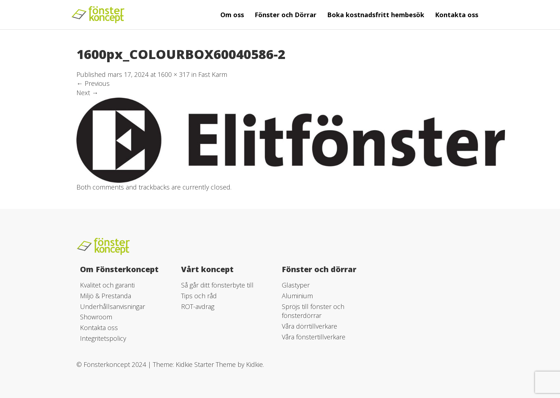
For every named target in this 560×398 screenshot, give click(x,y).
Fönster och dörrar (319, 269)
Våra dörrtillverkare (309, 326)
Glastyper (296, 285)
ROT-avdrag (197, 306)
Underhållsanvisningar (112, 306)
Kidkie (254, 364)
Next (87, 92)
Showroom (96, 317)
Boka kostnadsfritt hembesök (375, 14)
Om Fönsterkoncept (119, 269)
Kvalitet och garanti (107, 285)
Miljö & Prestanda (105, 295)
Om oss (232, 14)
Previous (93, 83)
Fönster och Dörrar (285, 14)
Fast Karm (212, 74)
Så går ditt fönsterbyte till (217, 285)
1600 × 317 (174, 74)
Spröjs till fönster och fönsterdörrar (313, 311)
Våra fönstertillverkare (313, 337)
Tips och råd (199, 295)
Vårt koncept (207, 269)
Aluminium (297, 295)
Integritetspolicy (103, 338)
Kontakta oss (456, 14)
